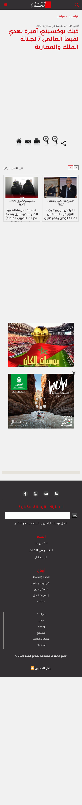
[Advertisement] (37, 402)
